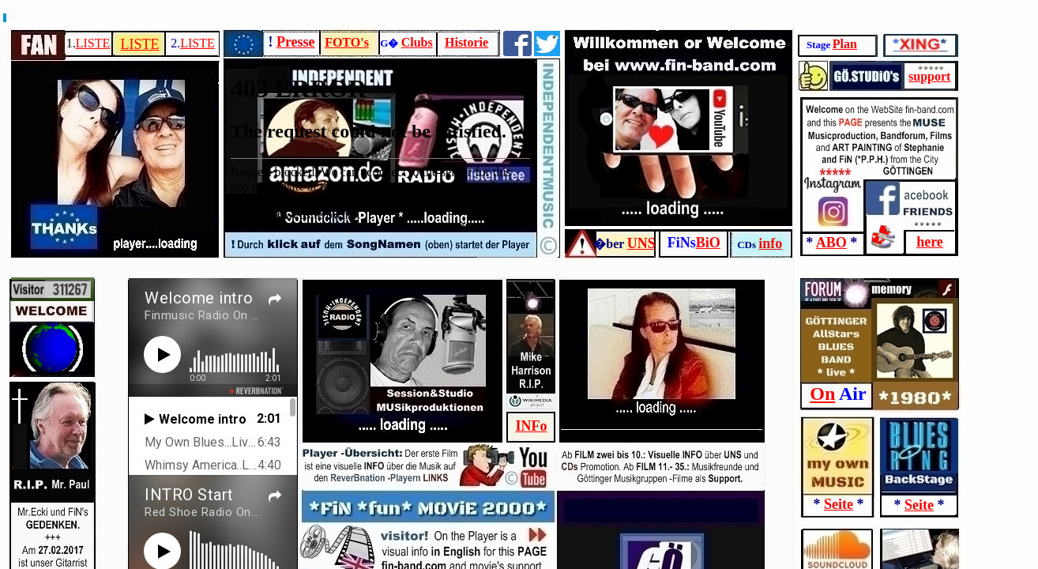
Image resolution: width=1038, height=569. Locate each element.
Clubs (417, 42)
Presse (295, 42)
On (822, 393)
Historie (466, 42)
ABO (831, 243)
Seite (838, 504)
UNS (641, 243)
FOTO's (347, 42)
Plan (845, 44)
